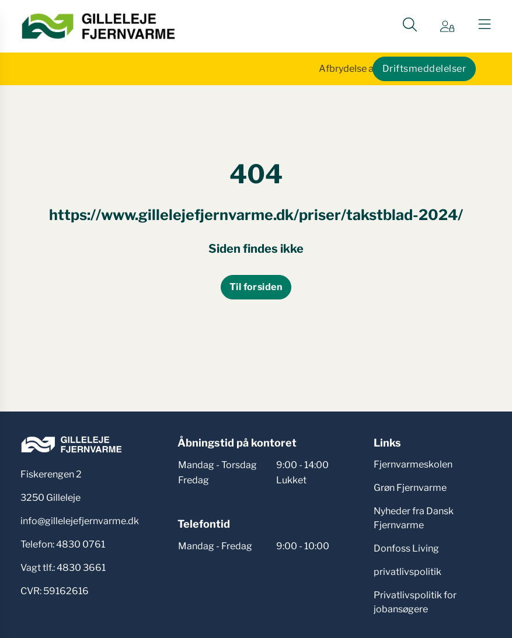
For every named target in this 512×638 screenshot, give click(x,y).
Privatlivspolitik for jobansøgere (415, 602)
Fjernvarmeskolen (413, 464)
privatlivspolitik (407, 571)
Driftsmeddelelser (424, 68)
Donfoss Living (406, 548)
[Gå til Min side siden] (447, 26)
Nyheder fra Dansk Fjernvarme (414, 518)
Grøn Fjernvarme (410, 487)
